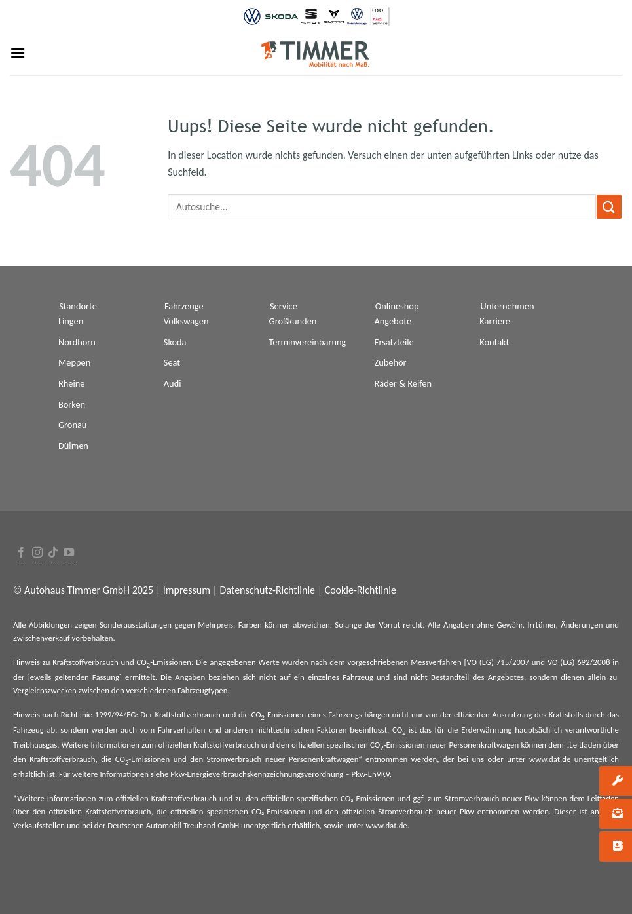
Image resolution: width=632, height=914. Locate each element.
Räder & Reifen (403, 383)
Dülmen (73, 445)
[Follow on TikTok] (53, 553)
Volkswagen (186, 321)
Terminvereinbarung (307, 342)
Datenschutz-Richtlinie (267, 590)
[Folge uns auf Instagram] (37, 553)
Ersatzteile (393, 342)
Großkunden (293, 321)
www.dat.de (549, 759)
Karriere (494, 321)
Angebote (392, 321)
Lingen (70, 321)
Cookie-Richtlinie (360, 590)
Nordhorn (77, 342)
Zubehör (390, 362)
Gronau (72, 424)
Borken (71, 404)
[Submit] (609, 206)
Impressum (186, 590)
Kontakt (494, 342)
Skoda (175, 342)
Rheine (71, 383)
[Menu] (18, 52)
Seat (172, 362)
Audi (172, 383)
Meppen (74, 362)
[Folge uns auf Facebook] (21, 553)
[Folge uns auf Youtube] (69, 553)
